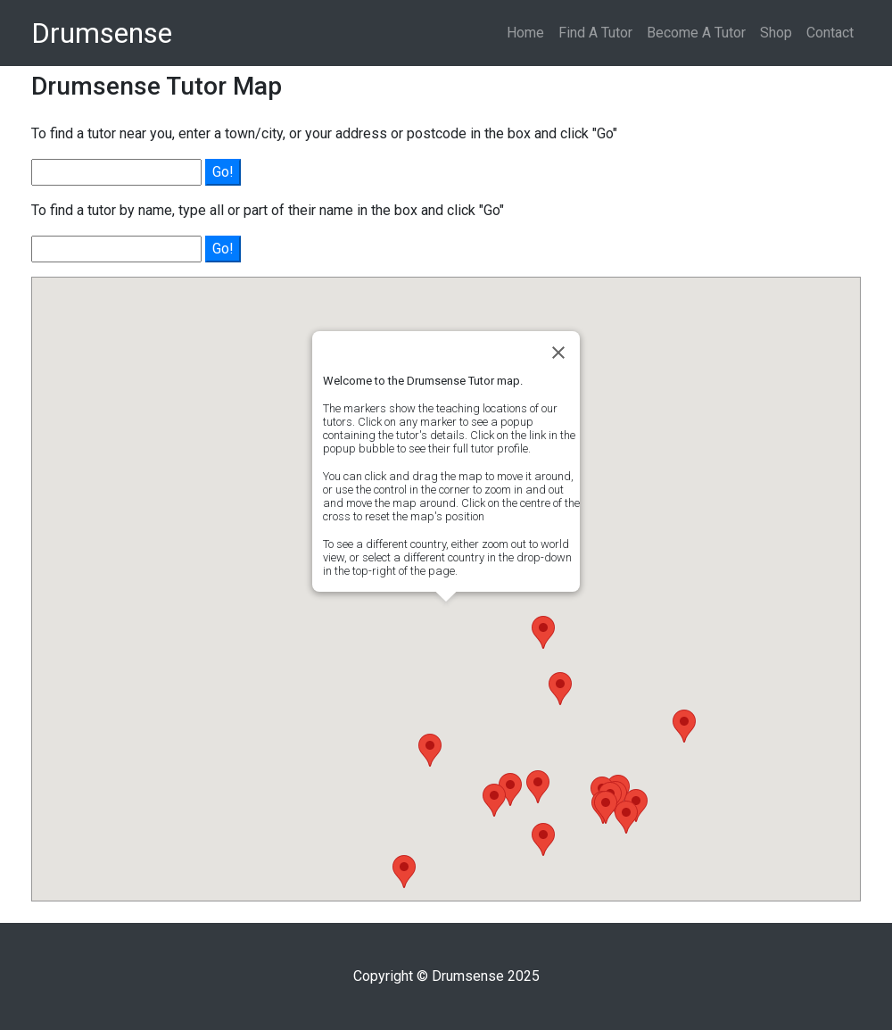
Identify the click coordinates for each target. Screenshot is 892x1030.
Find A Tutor (595, 32)
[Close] (558, 352)
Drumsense (101, 33)
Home (525, 32)
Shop (776, 32)
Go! (223, 171)
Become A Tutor (696, 32)
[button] (537, 786)
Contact (830, 32)
